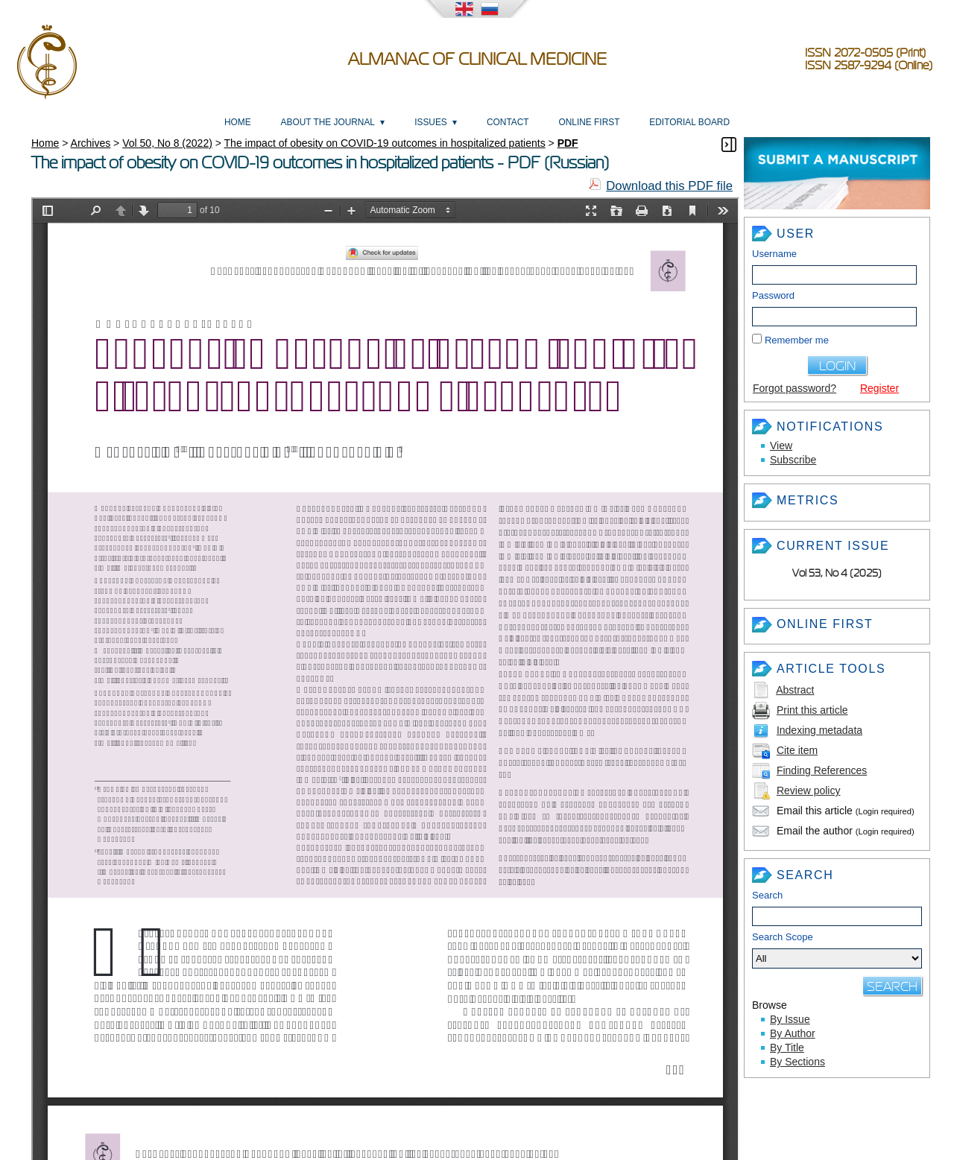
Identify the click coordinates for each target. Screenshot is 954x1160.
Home (237, 122)
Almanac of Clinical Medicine (477, 59)
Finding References (822, 770)
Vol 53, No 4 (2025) (837, 573)
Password (773, 295)
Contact (508, 122)
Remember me (797, 340)
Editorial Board (689, 122)
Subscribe (793, 460)
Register (879, 388)
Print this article (812, 710)
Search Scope (837, 950)
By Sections (797, 1062)
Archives (91, 143)
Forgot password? (794, 388)
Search (767, 895)
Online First (588, 122)
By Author (792, 1033)
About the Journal (328, 122)
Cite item (797, 750)
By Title (787, 1047)
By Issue (790, 1019)
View (781, 445)
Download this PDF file (669, 186)
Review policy (809, 790)
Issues (430, 122)
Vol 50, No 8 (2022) (167, 143)
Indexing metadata (819, 730)
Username (774, 253)
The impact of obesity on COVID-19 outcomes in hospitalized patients (385, 143)
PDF (567, 143)
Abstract (795, 690)
